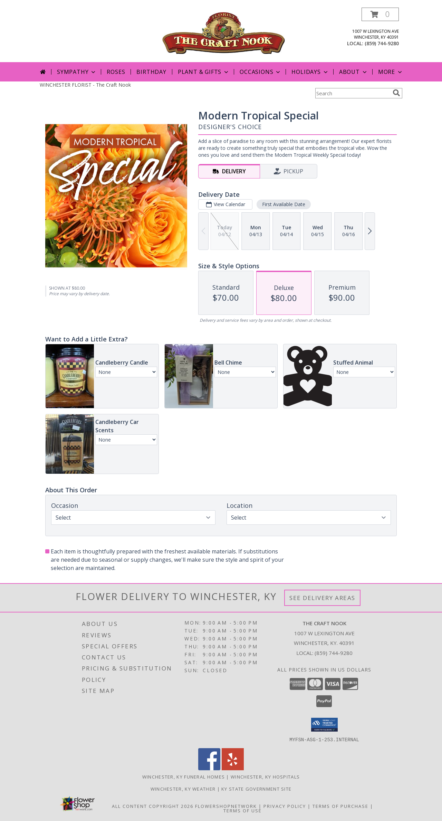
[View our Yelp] (233, 768)
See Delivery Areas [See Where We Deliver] (322, 598)
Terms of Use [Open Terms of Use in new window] (242, 810)
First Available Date (283, 204)
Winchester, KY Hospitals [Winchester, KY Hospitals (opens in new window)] (265, 776)
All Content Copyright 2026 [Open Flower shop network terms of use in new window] (152, 806)
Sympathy (77, 72)
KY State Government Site (256, 788)
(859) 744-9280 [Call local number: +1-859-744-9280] (382, 43)
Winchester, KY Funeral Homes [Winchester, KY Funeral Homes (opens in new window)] (183, 776)
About (353, 72)
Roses (116, 72)
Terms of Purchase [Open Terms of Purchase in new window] (340, 806)
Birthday (151, 72)
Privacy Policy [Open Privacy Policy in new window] (284, 806)
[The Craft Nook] (224, 32)
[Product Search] (353, 93)
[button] (380, 14)
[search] (396, 93)
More (390, 72)
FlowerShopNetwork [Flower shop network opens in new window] (226, 806)
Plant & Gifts (204, 72)
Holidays (310, 72)
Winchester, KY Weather (183, 788)
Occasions (260, 72)
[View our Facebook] (209, 768)
